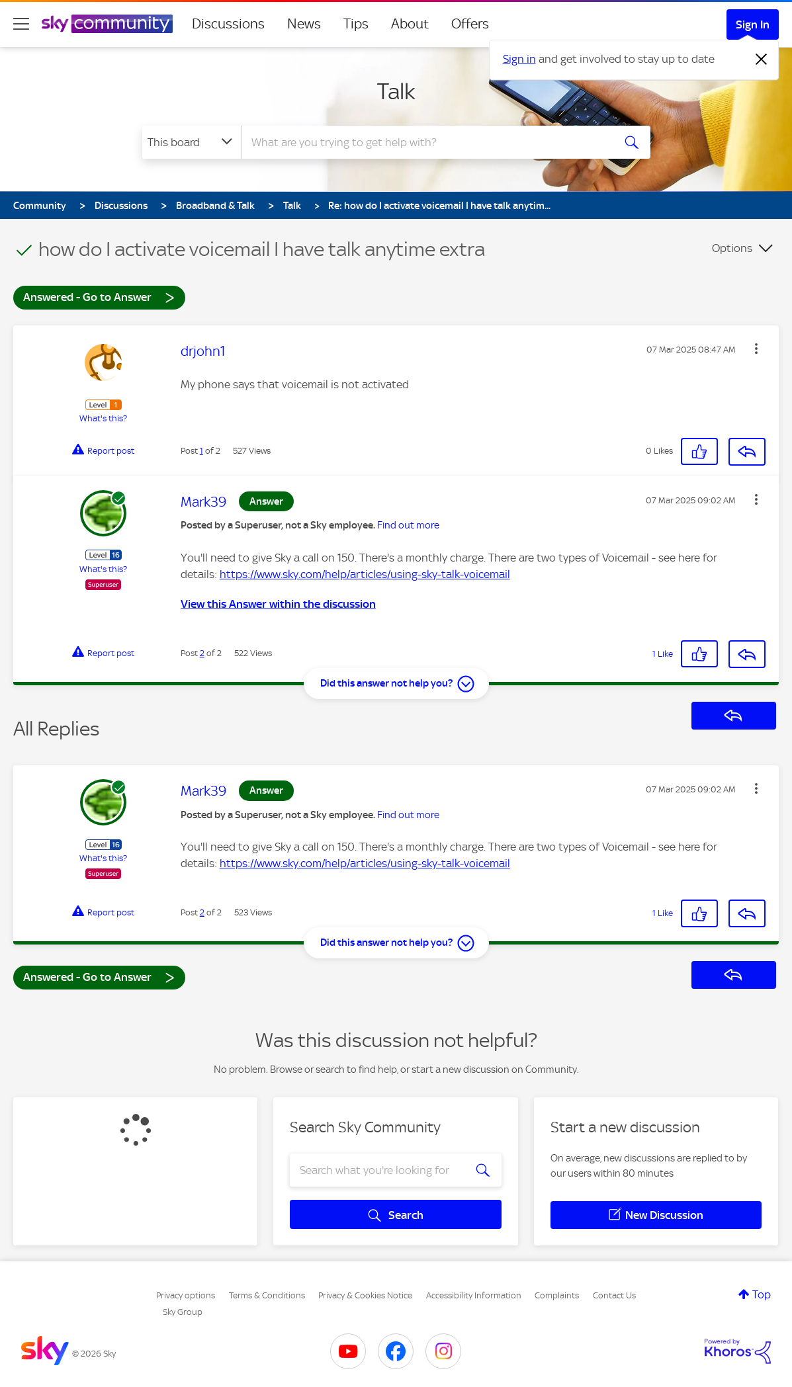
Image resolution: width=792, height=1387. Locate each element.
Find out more (408, 525)
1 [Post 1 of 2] (201, 451)
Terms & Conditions (267, 1295)
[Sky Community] (107, 24)
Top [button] (761, 1294)
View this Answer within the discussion (278, 603)
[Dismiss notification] (761, 59)
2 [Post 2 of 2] (202, 653)
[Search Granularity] (191, 142)
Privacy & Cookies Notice (365, 1295)
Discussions (228, 24)
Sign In (753, 24)
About (410, 24)
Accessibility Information (473, 1295)
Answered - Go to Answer (99, 297)
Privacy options (185, 1295)
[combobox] (425, 142)
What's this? (103, 418)
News (304, 24)
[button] (756, 348)
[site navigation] (21, 24)
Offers (470, 24)
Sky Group (182, 1312)
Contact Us (614, 1295)
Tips (356, 24)
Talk (396, 91)
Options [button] (732, 248)
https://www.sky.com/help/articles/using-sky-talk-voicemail (365, 574)
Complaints (557, 1295)
